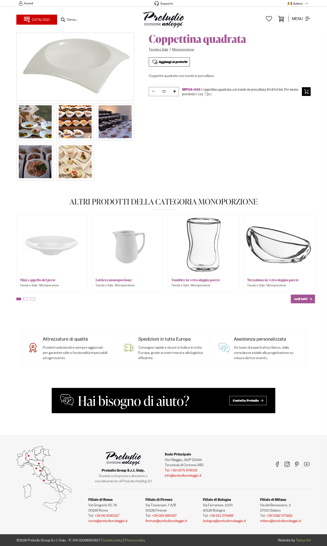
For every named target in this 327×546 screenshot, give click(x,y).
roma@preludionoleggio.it (108, 521)
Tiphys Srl (303, 540)
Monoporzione (183, 49)
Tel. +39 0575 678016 (181, 470)
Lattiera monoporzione (114, 280)
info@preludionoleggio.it (183, 475)
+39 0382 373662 (279, 515)
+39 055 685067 (164, 515)
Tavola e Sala (158, 49)
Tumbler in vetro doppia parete (195, 280)
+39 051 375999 (221, 515)
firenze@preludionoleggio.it (166, 521)
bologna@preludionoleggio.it (224, 521)
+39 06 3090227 (106, 515)
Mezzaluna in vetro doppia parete (273, 280)
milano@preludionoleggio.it (280, 521)
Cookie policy (112, 540)
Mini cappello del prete (38, 280)
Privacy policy (135, 540)
